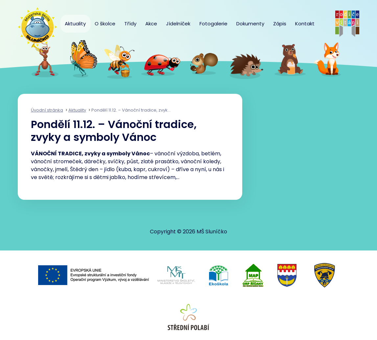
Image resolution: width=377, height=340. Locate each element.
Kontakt (305, 23)
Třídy (130, 23)
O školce (105, 23)
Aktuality (75, 23)
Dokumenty (250, 23)
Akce (151, 23)
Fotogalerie (213, 23)
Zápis (279, 23)
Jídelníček (178, 23)
